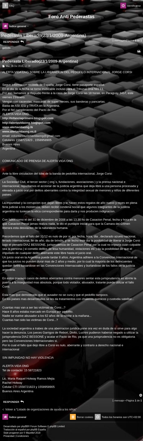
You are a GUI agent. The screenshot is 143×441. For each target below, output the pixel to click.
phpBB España (38, 429)
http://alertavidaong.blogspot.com (26, 122)
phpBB (24, 426)
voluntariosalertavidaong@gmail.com (35, 136)
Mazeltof (30, 433)
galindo (6, 48)
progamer (14, 433)
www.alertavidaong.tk (17, 127)
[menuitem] (8, 6)
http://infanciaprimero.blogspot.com (27, 118)
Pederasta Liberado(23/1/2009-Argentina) (43, 35)
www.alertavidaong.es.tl (19, 131)
